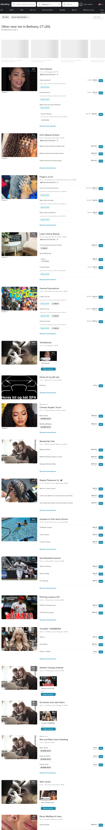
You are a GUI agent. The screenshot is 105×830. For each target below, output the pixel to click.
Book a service (48, 369)
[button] (23, 4)
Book (100, 80)
